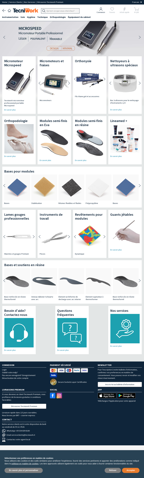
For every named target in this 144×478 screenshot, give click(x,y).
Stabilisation (36, 203)
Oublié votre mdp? (10, 372)
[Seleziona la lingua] (137, 2)
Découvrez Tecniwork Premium (50, 2)
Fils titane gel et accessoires (87, 96)
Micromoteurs (45, 100)
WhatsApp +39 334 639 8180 (16, 430)
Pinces (42, 254)
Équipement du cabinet (80, 17)
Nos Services (30, 2)
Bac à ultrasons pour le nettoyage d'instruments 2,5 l (124, 101)
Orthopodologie (58, 17)
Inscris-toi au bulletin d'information (119, 384)
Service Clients (15, 2)
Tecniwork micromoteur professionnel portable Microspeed (14, 103)
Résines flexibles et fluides (69, 203)
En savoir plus (116, 109)
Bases (6, 203)
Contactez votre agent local (16, 439)
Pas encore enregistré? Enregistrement (18, 375)
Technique (43, 17)
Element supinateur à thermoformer (94, 298)
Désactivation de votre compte (15, 378)
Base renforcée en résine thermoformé (15, 298)
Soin (23, 17)
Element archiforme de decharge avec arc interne (69, 298)
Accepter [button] (131, 470)
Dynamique (79, 254)
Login (4, 369)
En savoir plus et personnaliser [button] (23, 470)
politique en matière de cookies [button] (25, 464)
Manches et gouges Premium (16, 254)
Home (5, 2)
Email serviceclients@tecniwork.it (18, 435)
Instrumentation (10, 17)
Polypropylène (92, 203)
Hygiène (31, 17)
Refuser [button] (112, 470)
